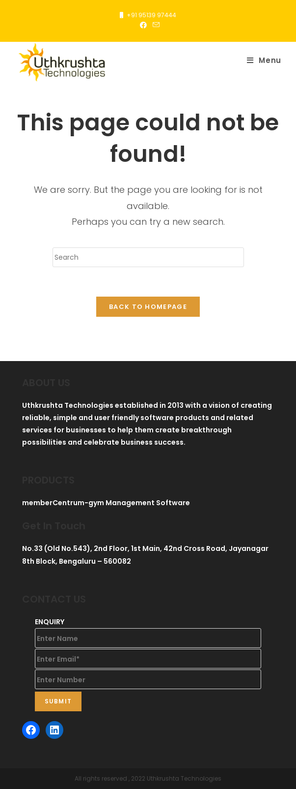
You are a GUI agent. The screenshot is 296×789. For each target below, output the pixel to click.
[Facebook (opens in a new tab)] (143, 25)
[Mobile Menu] (264, 60)
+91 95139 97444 (151, 15)
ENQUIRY (49, 622)
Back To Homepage (148, 306)
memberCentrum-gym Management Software (106, 503)
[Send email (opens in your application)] (155, 25)
